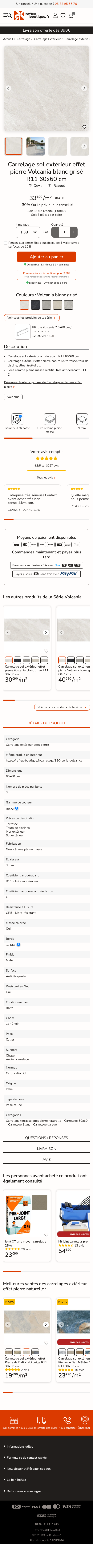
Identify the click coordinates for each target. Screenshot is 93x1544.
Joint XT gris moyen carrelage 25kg (25, 1243)
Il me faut (22, 225)
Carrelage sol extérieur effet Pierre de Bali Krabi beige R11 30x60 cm (26, 1362)
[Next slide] (84, 146)
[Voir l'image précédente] (8, 632)
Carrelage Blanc (19, 1124)
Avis (46, 1159)
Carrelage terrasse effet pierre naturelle (33, 1121)
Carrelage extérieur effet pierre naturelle (36, 361)
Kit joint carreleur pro (73, 1241)
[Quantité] (64, 232)
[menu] (7, 15)
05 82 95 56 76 (66, 4)
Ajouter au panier (46, 257)
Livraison (46, 1148)
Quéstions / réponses (46, 1137)
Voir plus (13, 397)
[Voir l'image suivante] (46, 632)
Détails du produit (46, 723)
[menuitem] (13, 146)
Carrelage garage (45, 1124)
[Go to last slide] (8, 88)
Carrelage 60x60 (76, 1121)
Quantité (57, 225)
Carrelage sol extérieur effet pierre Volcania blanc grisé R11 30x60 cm (26, 670)
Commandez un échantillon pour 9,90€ (46, 275)
